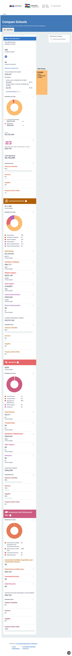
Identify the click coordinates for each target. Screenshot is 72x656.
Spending (8, 30)
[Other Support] (33, 444)
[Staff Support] (33, 283)
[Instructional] (33, 251)
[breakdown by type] (33, 212)
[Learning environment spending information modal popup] (26, 201)
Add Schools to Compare (56, 36)
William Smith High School (12, 38)
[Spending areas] (33, 163)
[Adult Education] (33, 584)
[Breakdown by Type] (33, 373)
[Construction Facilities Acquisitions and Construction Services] (33, 560)
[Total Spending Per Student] (33, 72)
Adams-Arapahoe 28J (11, 68)
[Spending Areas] (33, 324)
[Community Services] (33, 576)
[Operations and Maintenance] (33, 433)
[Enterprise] (33, 455)
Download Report (13, 91)
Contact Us (26, 648)
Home (4, 14)
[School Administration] (33, 294)
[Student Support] (33, 273)
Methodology (16, 648)
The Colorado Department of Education (26, 643)
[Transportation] (33, 423)
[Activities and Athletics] (33, 262)
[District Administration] (33, 305)
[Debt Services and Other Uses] (33, 569)
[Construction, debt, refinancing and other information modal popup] (10, 515)
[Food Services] (33, 412)
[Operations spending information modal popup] (17, 362)
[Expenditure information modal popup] (33, 96)
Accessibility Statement (29, 646)
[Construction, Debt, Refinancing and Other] (33, 140)
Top (68, 653)
